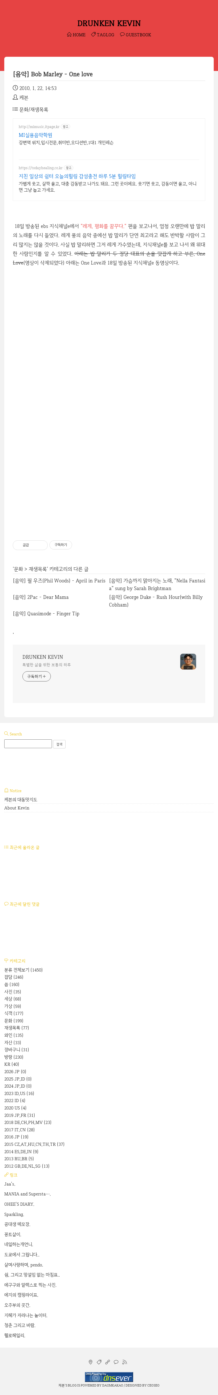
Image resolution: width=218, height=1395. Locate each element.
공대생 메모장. (17, 1224)
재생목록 (38, 569)
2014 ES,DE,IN (21, 1152)
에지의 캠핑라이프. (21, 1295)
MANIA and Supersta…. (27, 1194)
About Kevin (16, 808)
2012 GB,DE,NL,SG (27, 1166)
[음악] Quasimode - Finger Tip (46, 613)
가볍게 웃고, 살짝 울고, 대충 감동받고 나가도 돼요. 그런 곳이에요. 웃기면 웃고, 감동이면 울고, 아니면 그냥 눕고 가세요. (107, 187)
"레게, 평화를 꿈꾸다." (103, 226)
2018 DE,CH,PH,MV (28, 1122)
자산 (12, 1043)
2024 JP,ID (18, 1086)
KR (11, 1064)
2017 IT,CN (19, 1130)
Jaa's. (9, 1184)
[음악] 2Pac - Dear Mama (41, 597)
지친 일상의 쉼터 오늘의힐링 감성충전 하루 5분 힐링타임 (77, 176)
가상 (12, 1006)
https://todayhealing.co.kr (41, 167)
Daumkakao (112, 1385)
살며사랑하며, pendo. (23, 1265)
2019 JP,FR (19, 1115)
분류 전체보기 (23, 970)
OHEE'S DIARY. (19, 1204)
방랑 (14, 1057)
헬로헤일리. (14, 1336)
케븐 (61, 1385)
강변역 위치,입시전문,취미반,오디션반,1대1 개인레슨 (66, 143)
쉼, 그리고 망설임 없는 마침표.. (32, 1275)
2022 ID (15, 1101)
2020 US (15, 1108)
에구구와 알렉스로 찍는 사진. (30, 1285)
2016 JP (16, 1137)
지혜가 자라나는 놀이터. (25, 1315)
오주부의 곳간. (17, 1305)
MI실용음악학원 (35, 135)
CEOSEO (153, 1385)
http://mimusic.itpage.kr (39, 126)
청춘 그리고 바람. (19, 1325)
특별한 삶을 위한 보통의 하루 (46, 664)
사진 (12, 992)
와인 (14, 1035)
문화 (18, 569)
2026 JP (15, 1072)
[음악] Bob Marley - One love (53, 74)
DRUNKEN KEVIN (109, 23)
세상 (12, 999)
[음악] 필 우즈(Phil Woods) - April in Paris (59, 580)
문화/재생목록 (30, 109)
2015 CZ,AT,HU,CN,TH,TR (34, 1144)
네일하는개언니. (18, 1244)
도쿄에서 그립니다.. (21, 1255)
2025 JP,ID (18, 1079)
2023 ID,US (19, 1093)
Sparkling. (14, 1214)
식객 (14, 1013)
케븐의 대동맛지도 (20, 800)
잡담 (14, 977)
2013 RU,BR (19, 1159)
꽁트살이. (12, 1234)
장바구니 (16, 1050)
